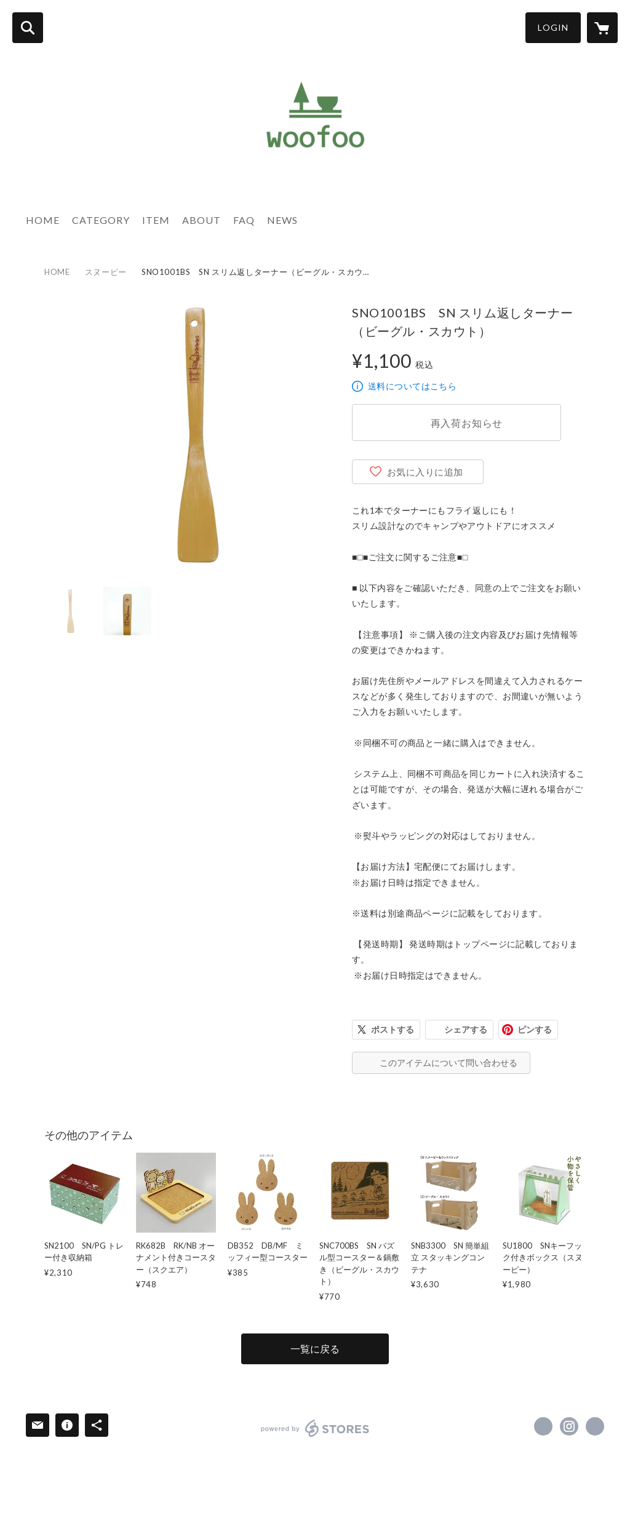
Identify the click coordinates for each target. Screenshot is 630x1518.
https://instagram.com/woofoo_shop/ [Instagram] (569, 1426)
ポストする (392, 1029)
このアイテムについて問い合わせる (448, 1062)
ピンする (534, 1029)
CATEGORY (101, 220)
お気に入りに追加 (425, 471)
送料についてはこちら (412, 386)
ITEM (156, 220)
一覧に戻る (315, 1348)
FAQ (244, 220)
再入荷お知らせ (467, 423)
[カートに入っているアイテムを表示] (602, 27)
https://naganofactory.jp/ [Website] (595, 1426)
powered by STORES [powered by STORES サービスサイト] (315, 1428)
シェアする (465, 1029)
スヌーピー (106, 272)
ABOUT (201, 220)
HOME (43, 220)
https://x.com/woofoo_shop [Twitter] (543, 1426)
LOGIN (553, 27)
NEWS (282, 220)
